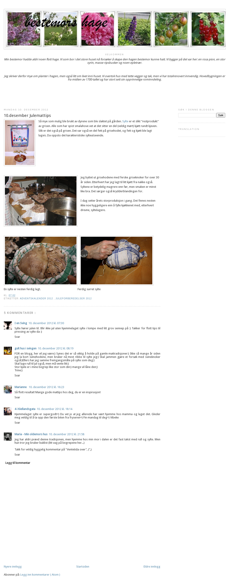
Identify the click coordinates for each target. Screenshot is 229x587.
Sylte (125, 121)
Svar (17, 336)
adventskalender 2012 (37, 298)
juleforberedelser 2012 (73, 298)
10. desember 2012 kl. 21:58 (66, 434)
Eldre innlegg (152, 566)
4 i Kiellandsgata (25, 409)
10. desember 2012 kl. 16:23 (46, 387)
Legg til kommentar (17, 463)
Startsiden (82, 566)
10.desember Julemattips (27, 115)
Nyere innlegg (13, 566)
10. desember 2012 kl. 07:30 (46, 323)
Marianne (21, 387)
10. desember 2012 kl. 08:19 (55, 348)
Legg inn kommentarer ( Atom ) (40, 574)
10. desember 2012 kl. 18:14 (54, 409)
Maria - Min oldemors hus (31, 434)
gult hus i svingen (25, 348)
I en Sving (21, 323)
